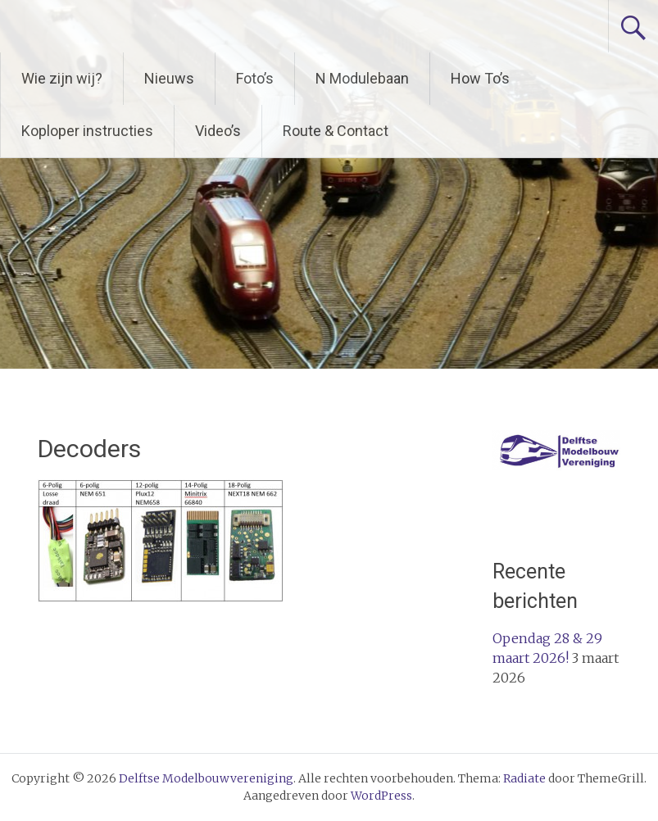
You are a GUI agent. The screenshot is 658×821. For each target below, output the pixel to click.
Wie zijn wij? (61, 78)
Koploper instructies (87, 130)
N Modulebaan (362, 78)
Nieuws (169, 78)
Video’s (218, 130)
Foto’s (255, 78)
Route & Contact (335, 130)
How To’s (480, 78)
